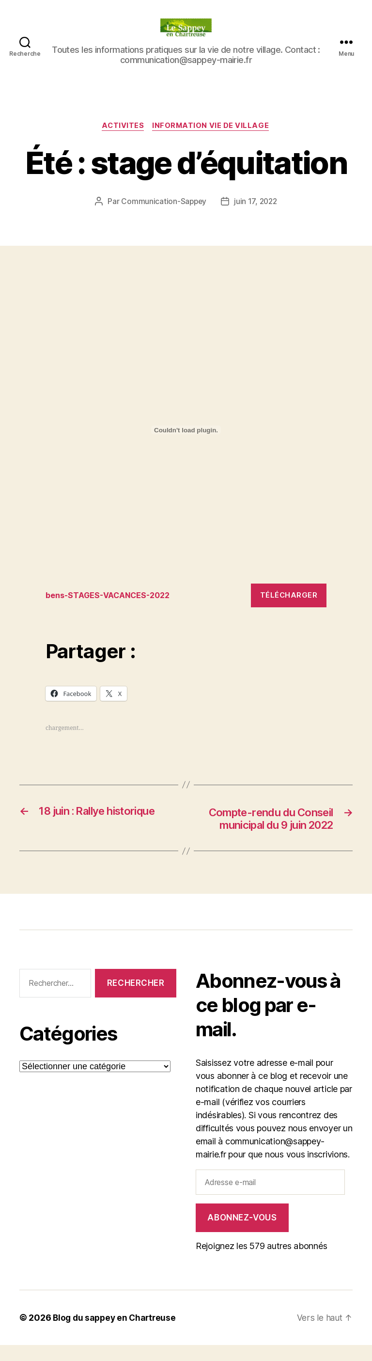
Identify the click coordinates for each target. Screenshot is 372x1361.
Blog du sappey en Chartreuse (116, 1334)
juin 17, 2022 (256, 202)
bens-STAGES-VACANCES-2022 (112, 596)
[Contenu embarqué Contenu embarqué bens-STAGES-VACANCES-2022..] (186, 430)
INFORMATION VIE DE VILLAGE (212, 126)
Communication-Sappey (163, 202)
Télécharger (289, 595)
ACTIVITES (122, 126)
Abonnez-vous (242, 1233)
